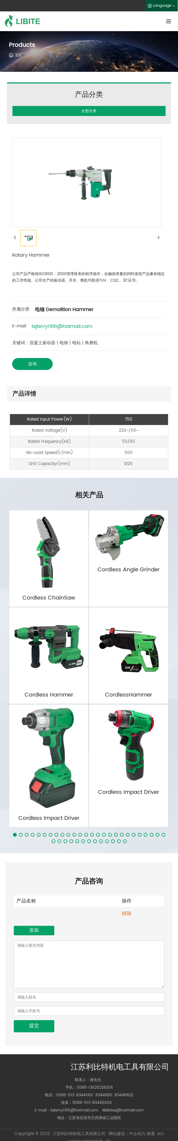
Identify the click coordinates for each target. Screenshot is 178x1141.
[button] (15, 835)
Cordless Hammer (49, 695)
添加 (34, 930)
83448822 (124, 1095)
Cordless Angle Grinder (129, 569)
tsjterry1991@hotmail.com (62, 326)
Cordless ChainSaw (48, 598)
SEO (160, 1134)
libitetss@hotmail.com (123, 1110)
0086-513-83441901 (74, 1095)
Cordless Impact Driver (48, 818)
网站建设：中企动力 (127, 1133)
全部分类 (88, 111)
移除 (127, 913)
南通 (151, 1133)
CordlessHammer (128, 695)
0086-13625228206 (95, 1087)
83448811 (103, 1095)
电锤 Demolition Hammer (64, 310)
